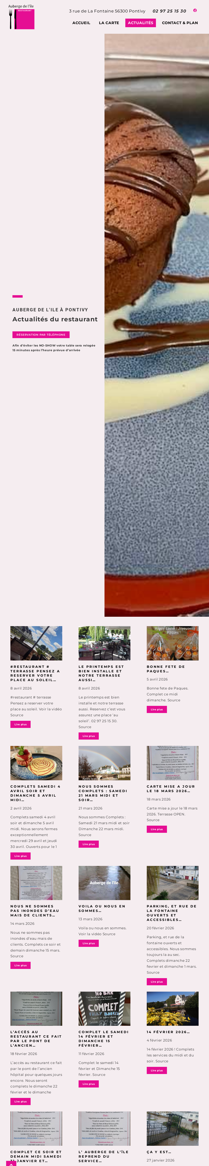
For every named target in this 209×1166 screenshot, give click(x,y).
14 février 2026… (168, 1032)
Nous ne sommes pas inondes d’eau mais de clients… (34, 910)
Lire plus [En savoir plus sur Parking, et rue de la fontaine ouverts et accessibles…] (157, 981)
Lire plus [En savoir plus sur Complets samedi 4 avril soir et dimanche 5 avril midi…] (20, 856)
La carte (109, 23)
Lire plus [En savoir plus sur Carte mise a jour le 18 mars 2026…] (157, 829)
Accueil (81, 23)
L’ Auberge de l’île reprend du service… (104, 1156)
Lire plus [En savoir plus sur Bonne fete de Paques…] (157, 709)
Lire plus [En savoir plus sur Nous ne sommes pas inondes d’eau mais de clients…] (20, 965)
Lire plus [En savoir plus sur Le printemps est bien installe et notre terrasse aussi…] (89, 736)
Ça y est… (159, 1152)
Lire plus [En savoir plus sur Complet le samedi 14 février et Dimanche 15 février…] (89, 1083)
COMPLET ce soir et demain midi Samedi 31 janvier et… (36, 1156)
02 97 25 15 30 (169, 11)
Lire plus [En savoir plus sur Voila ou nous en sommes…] (89, 943)
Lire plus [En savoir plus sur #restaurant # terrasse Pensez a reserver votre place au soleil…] (20, 724)
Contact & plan (180, 23)
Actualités (140, 23)
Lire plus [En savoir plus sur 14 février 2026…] (157, 1070)
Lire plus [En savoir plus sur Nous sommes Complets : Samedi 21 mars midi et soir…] (89, 844)
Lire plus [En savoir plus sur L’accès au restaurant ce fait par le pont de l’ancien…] (20, 1101)
